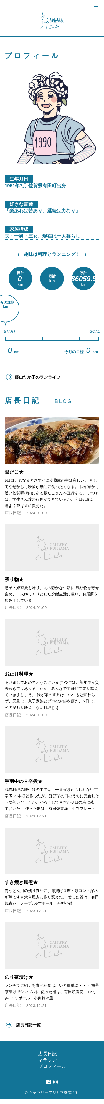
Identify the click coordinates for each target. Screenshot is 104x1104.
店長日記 (13, 515)
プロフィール (52, 1071)
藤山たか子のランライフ (41, 378)
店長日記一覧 (30, 1028)
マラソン (47, 1065)
